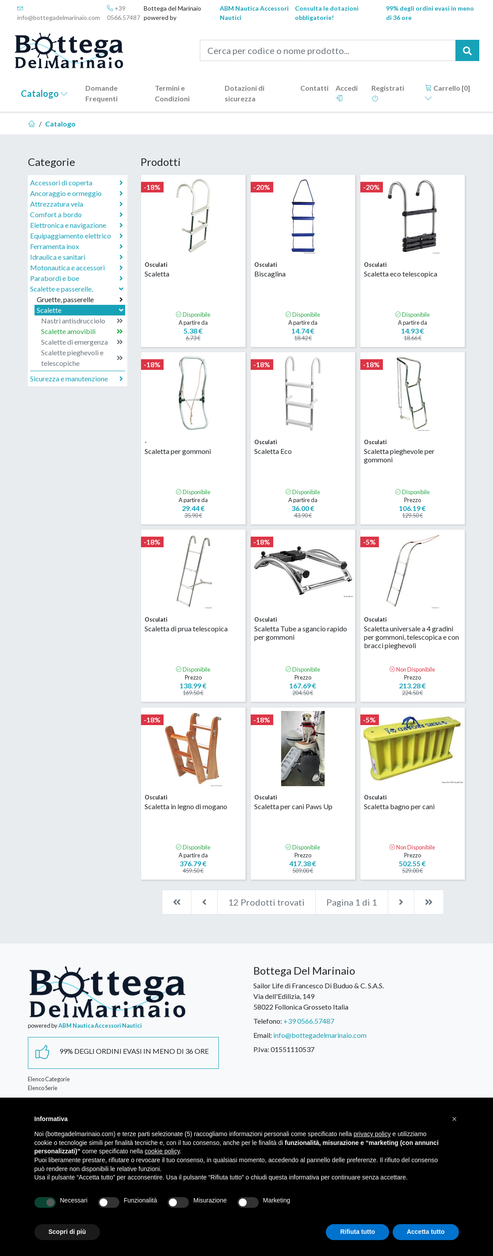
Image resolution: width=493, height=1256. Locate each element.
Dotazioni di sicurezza (244, 93)
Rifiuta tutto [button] (357, 1231)
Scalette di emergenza (82, 342)
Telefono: (267, 1021)
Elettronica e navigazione (76, 225)
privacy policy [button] (372, 1133)
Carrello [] (447, 93)
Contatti (314, 88)
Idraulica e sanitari (76, 257)
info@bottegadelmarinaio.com (58, 13)
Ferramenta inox (76, 246)
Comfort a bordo (76, 214)
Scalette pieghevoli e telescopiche (82, 357)
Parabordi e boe (76, 278)
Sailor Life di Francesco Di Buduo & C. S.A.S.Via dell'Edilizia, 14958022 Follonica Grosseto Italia (318, 996)
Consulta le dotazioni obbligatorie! (327, 12)
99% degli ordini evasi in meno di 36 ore (430, 12)
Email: (262, 1035)
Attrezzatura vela (76, 204)
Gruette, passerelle (80, 299)
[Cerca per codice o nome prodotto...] (328, 50)
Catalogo (44, 93)
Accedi (347, 93)
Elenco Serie (42, 1087)
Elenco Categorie (49, 1079)
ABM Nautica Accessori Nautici (254, 12)
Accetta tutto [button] (426, 1231)
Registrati (387, 93)
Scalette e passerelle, (77, 288)
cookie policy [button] (162, 1151)
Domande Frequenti (101, 93)
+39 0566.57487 (123, 12)
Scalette (81, 310)
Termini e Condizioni (172, 93)
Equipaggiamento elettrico (76, 235)
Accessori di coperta (76, 182)
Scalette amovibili (82, 331)
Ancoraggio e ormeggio (76, 193)
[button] (454, 1119)
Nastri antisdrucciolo (82, 320)
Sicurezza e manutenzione (76, 378)
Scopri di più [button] (67, 1231)
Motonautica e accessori (76, 267)
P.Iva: (261, 1049)
